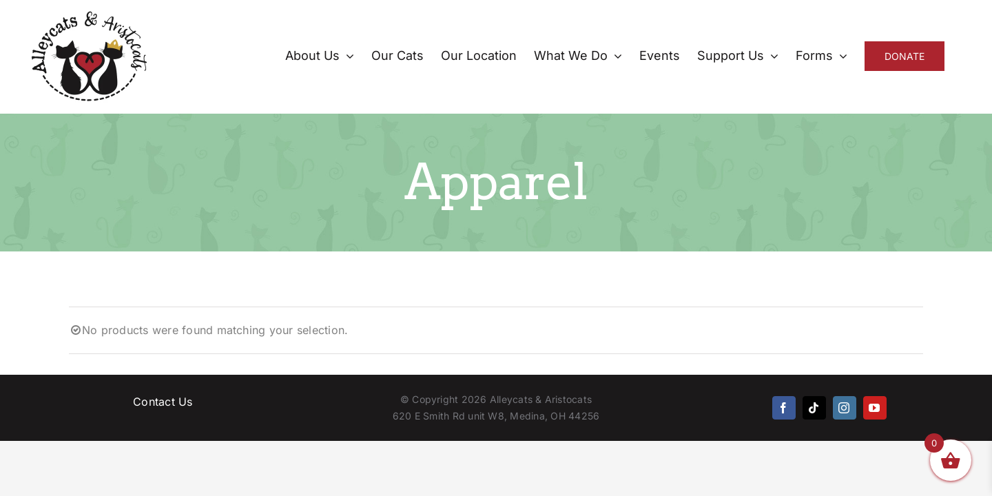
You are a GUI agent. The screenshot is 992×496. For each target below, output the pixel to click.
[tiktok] (814, 408)
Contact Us (162, 402)
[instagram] (844, 408)
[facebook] (784, 408)
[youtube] (875, 408)
